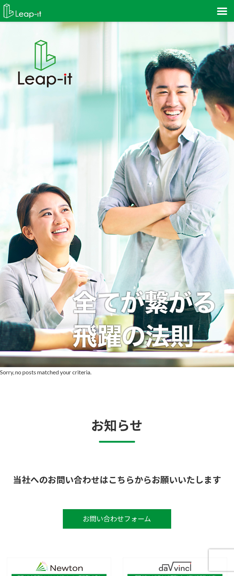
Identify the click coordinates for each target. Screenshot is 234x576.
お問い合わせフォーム (117, 519)
